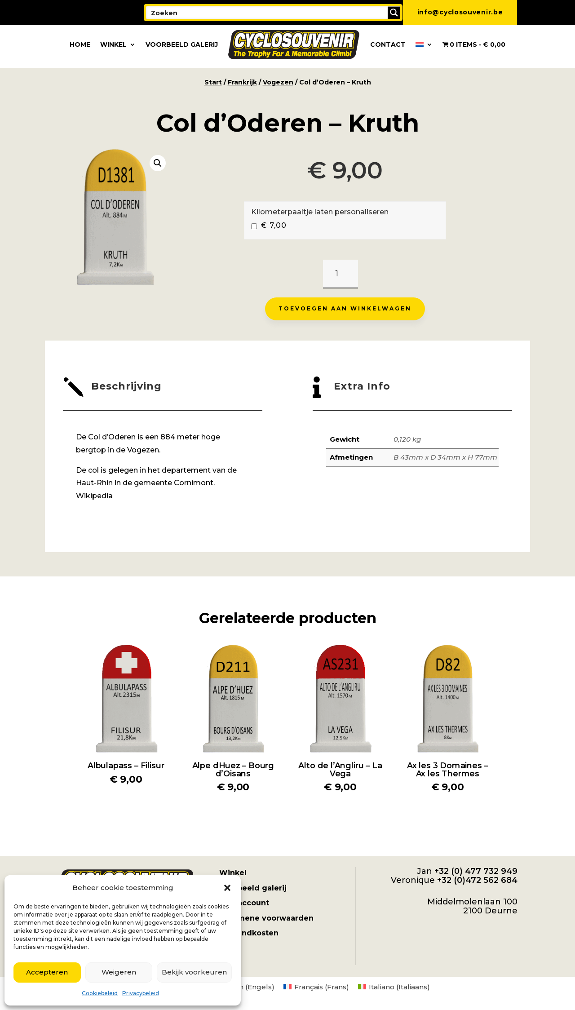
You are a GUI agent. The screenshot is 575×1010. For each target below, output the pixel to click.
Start (213, 82)
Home (80, 44)
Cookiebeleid (100, 993)
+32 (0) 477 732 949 (476, 871)
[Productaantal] (340, 274)
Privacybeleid (140, 993)
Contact (388, 44)
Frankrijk (242, 82)
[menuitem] (424, 44)
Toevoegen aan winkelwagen (345, 308)
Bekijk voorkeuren (194, 972)
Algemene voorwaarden (266, 918)
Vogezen (278, 82)
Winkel (113, 44)
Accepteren (47, 972)
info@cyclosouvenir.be (460, 12)
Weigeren (119, 972)
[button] (227, 887)
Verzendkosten (249, 933)
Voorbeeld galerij (182, 44)
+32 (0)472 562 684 (477, 880)
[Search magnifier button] (394, 12)
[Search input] (267, 12)
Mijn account (244, 903)
